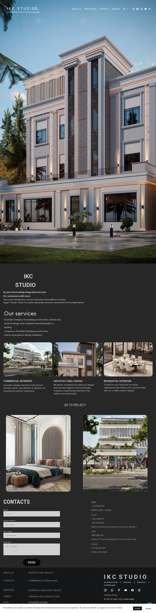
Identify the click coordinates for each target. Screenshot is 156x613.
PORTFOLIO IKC (90, 9)
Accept (137, 608)
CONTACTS (104, 9)
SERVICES (116, 9)
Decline (148, 608)
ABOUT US (76, 9)
